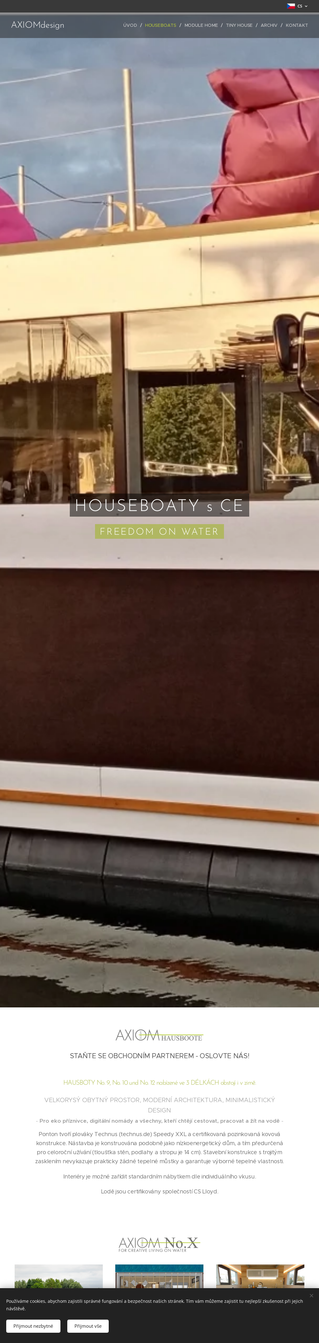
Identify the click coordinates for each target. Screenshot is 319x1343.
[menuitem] (134, 25)
